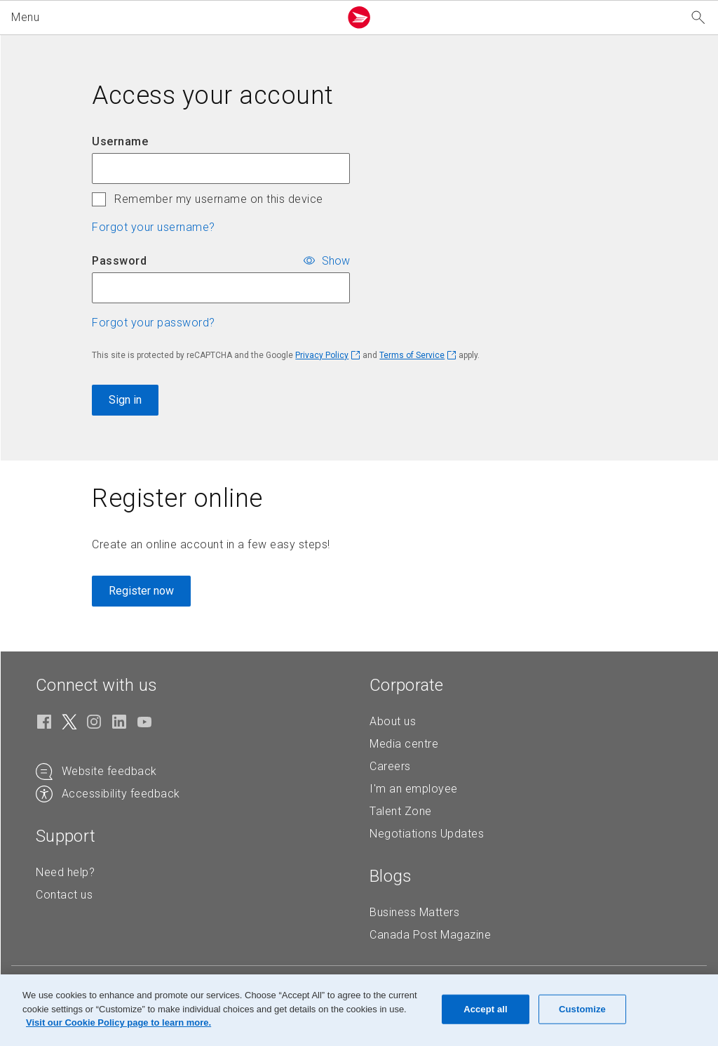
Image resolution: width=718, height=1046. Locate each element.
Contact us (64, 894)
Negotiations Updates (427, 833)
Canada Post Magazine (430, 934)
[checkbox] (99, 199)
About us (393, 721)
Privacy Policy (321, 355)
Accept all (485, 1009)
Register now (141, 590)
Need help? (65, 872)
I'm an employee (414, 788)
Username (120, 141)
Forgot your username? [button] (153, 227)
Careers (390, 766)
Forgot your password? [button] (153, 322)
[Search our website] (698, 18)
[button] (172, 17)
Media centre (404, 743)
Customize (582, 1009)
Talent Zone (401, 811)
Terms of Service (412, 355)
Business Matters (414, 912)
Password (119, 260)
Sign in (125, 399)
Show (336, 260)
